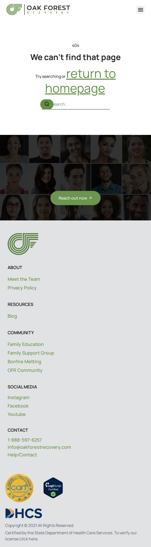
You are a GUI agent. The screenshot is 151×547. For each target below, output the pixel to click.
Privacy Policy (22, 288)
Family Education (26, 344)
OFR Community (25, 370)
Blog (12, 316)
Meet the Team (24, 279)
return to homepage (80, 80)
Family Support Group (31, 353)
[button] (140, 10)
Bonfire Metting (24, 361)
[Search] (46, 104)
